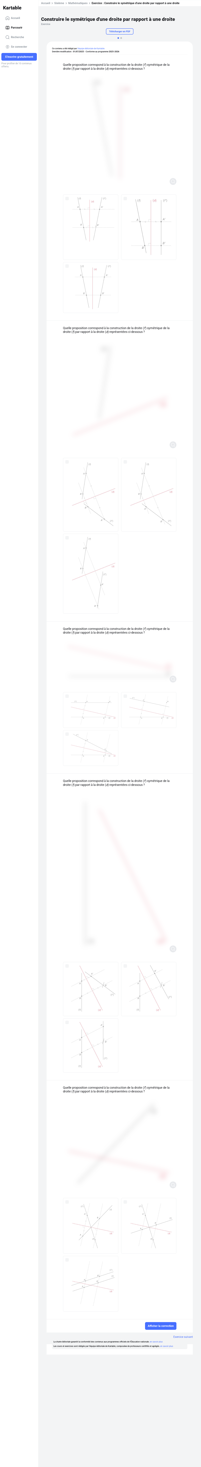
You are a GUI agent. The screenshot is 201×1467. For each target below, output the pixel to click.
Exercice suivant (183, 1336)
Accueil (12, 18)
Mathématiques (78, 3)
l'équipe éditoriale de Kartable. (91, 48)
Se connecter (16, 47)
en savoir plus (156, 1342)
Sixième (59, 3)
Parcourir (13, 28)
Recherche (14, 37)
